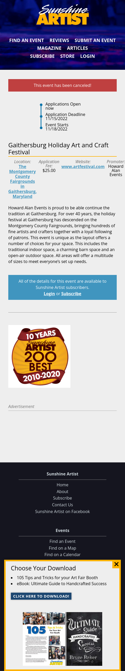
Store (67, 56)
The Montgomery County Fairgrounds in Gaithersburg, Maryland (22, 181)
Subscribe (42, 56)
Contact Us (62, 505)
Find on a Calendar (63, 554)
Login (87, 56)
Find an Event (26, 40)
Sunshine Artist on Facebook (62, 511)
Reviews (59, 40)
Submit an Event (95, 40)
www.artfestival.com (83, 166)
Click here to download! (41, 596)
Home (62, 485)
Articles (77, 48)
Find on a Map (62, 548)
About (62, 491)
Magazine (49, 48)
